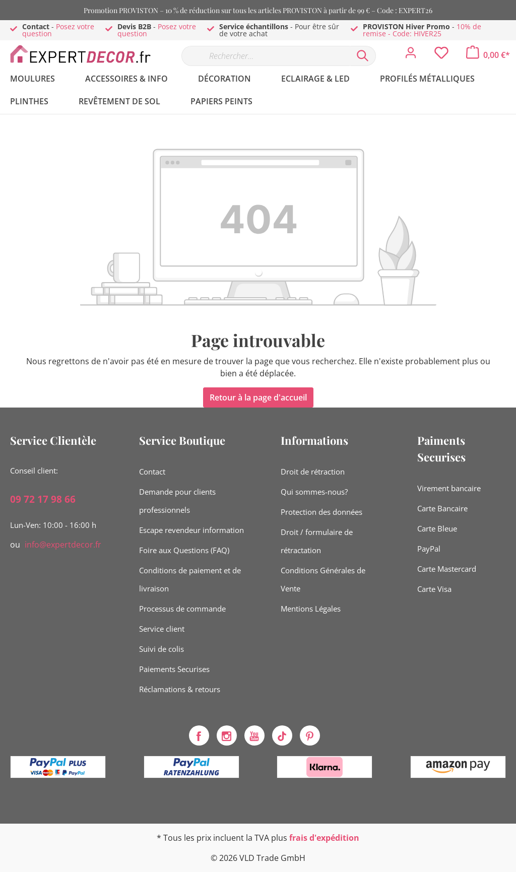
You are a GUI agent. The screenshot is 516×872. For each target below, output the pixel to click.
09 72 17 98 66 (43, 499)
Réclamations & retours (179, 689)
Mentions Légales (311, 608)
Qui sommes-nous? (314, 492)
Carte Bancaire (442, 508)
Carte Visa (434, 589)
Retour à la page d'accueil (258, 397)
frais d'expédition (324, 837)
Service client (161, 629)
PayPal (428, 549)
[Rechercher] (363, 56)
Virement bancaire (449, 488)
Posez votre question (58, 30)
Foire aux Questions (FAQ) (184, 550)
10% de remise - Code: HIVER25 (422, 30)
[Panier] (488, 54)
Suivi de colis (161, 649)
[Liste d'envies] (441, 55)
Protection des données (321, 512)
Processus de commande (182, 608)
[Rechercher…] (265, 56)
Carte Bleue (437, 528)
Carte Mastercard (446, 569)
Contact (152, 471)
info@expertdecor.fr (63, 544)
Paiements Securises (174, 669)
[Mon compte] (411, 55)
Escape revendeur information (191, 530)
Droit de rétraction (313, 471)
